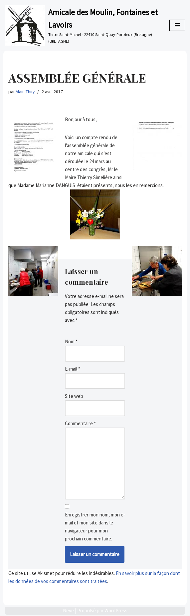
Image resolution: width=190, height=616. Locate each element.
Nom (71, 341)
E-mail (72, 369)
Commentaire (80, 423)
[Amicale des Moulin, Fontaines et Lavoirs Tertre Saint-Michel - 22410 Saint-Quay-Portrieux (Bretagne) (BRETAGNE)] (82, 25)
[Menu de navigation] (177, 25)
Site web (74, 396)
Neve (68, 610)
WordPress (115, 610)
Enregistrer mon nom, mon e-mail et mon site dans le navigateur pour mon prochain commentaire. (95, 526)
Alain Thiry (25, 92)
